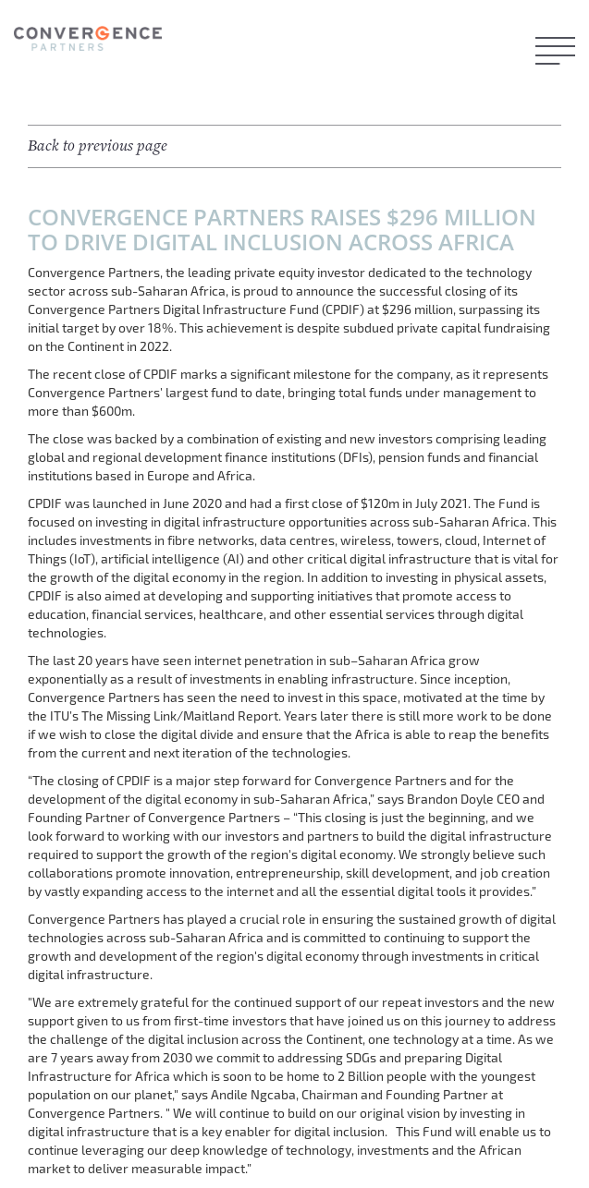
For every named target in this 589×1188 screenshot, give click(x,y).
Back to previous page (97, 146)
